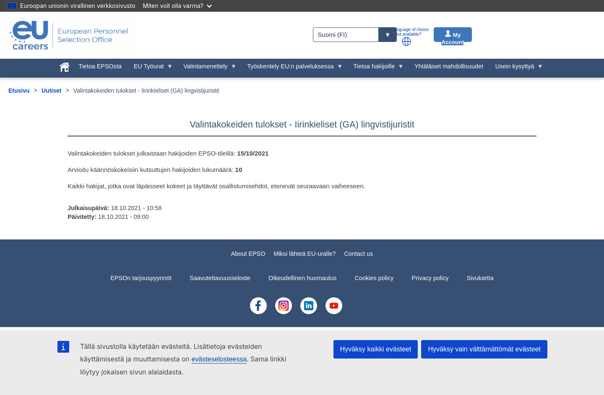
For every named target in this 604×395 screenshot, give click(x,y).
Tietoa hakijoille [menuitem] (375, 68)
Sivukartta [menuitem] (480, 278)
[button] (406, 41)
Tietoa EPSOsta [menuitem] (100, 66)
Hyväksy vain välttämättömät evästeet (484, 349)
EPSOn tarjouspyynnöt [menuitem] (141, 278)
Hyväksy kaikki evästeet (375, 349)
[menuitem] (64, 65)
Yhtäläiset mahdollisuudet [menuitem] (448, 66)
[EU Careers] (69, 35)
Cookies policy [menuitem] (374, 278)
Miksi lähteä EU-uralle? (304, 253)
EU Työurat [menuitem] (150, 68)
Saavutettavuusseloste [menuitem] (220, 278)
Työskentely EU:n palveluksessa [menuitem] (292, 68)
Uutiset (51, 90)
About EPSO (248, 253)
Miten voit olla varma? (177, 5)
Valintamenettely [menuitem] (207, 68)
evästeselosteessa (219, 359)
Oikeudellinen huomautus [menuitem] (302, 278)
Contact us (358, 253)
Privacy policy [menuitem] (430, 278)
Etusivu (19, 90)
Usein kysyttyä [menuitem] (516, 68)
